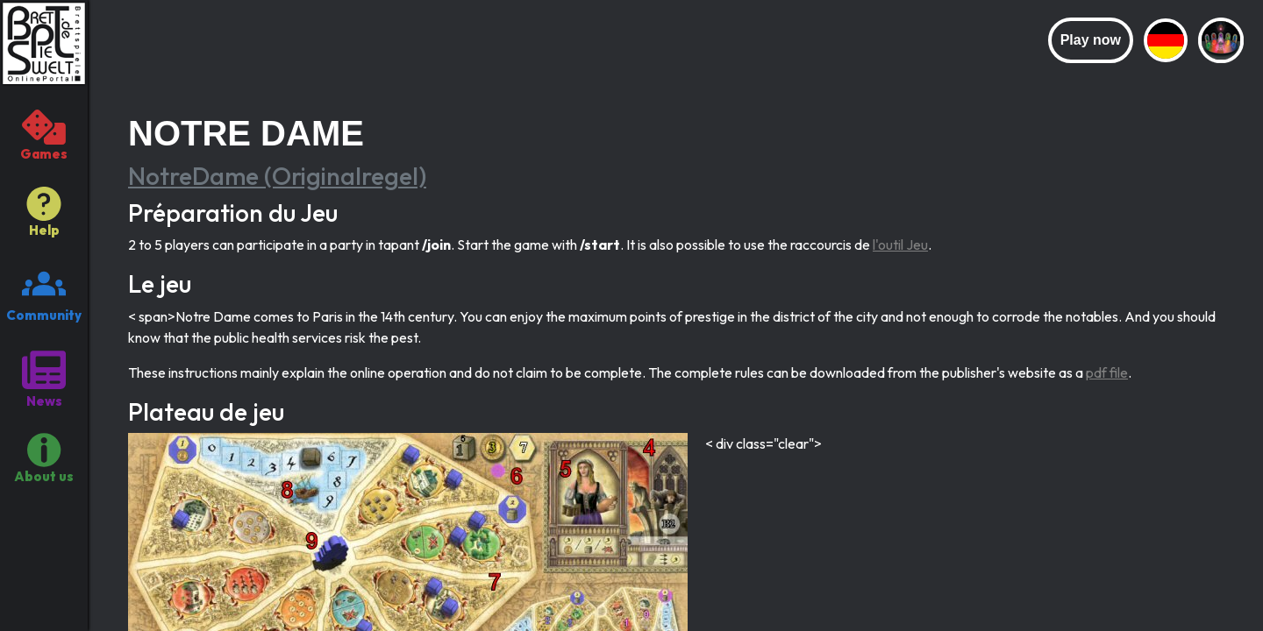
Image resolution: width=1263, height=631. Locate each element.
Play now (1090, 39)
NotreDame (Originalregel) (277, 175)
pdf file (1107, 372)
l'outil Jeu (900, 244)
